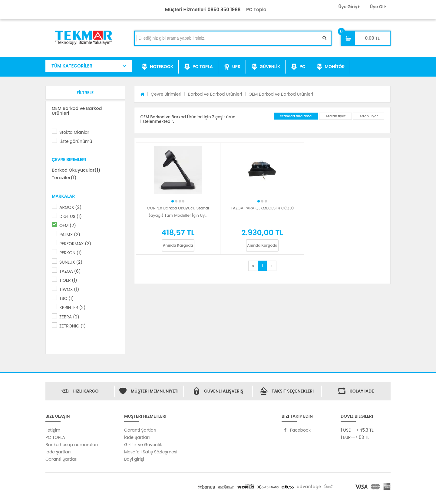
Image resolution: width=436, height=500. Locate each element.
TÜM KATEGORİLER (71, 66)
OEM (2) (67, 225)
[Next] (271, 266)
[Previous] (253, 266)
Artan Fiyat (368, 115)
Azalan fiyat (335, 115)
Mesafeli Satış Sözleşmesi (150, 452)
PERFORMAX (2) (75, 244)
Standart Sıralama (296, 115)
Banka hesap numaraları (71, 445)
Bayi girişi (134, 459)
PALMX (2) (69, 235)
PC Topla (256, 9)
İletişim (52, 430)
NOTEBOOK (157, 67)
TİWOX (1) (69, 289)
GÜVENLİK (265, 67)
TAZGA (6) (70, 271)
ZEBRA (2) (69, 317)
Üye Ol (378, 7)
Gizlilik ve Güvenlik (143, 445)
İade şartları (58, 452)
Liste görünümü (75, 141)
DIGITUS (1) (70, 216)
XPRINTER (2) (72, 307)
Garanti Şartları (61, 459)
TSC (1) (66, 298)
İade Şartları (137, 437)
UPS (232, 67)
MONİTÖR (330, 67)
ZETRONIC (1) (72, 326)
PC (298, 67)
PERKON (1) (70, 253)
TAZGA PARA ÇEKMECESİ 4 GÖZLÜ (262, 208)
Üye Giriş (348, 7)
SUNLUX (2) (70, 262)
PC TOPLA (198, 67)
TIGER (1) (68, 280)
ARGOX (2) (70, 207)
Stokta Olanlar (74, 132)
